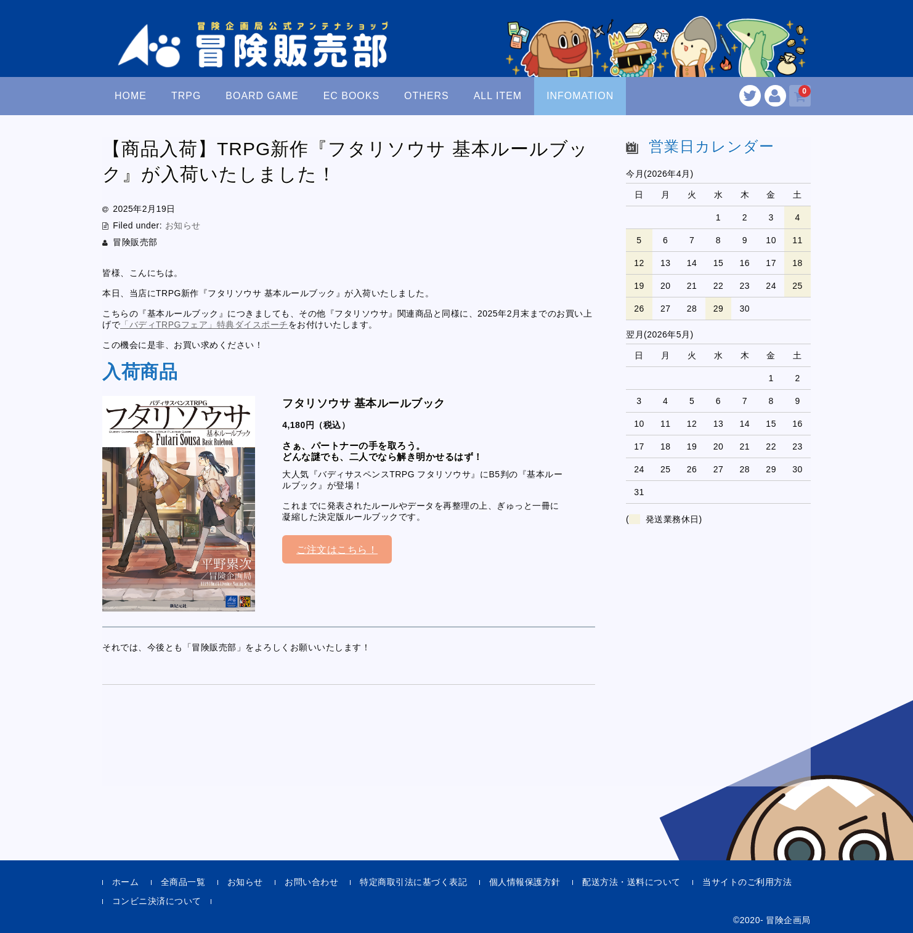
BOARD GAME (261, 96)
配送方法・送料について (631, 882)
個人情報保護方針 (525, 882)
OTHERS (426, 96)
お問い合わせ (311, 882)
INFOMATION (580, 96)
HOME (131, 96)
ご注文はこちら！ (337, 549)
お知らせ (183, 225)
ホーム (125, 882)
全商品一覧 (183, 882)
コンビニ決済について (156, 901)
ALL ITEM (498, 96)
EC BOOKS (351, 96)
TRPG (186, 96)
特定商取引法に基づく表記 (413, 882)
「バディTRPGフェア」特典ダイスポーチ (204, 324)
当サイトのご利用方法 (747, 882)
